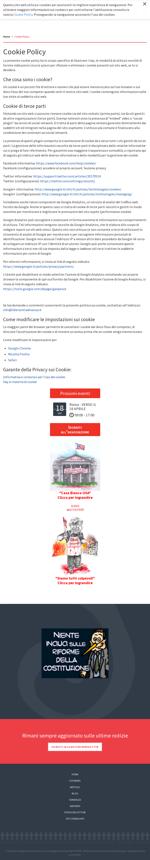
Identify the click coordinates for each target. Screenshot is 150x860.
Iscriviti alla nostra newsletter (75, 746)
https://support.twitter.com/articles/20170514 (67, 176)
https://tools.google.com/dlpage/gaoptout (34, 289)
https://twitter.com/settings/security (67, 181)
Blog (75, 793)
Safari (12, 360)
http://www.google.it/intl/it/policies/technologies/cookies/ (78, 189)
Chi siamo (75, 780)
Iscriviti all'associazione (75, 429)
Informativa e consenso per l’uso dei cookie (34, 377)
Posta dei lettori (75, 812)
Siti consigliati (75, 818)
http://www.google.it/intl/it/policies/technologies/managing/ (87, 194)
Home (6, 36)
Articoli (75, 787)
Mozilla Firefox (19, 354)
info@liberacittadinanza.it (22, 310)
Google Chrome (19, 348)
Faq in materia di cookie (20, 382)
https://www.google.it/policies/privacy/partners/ (38, 266)
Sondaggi (75, 799)
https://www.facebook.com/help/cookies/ (66, 163)
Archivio (75, 806)
